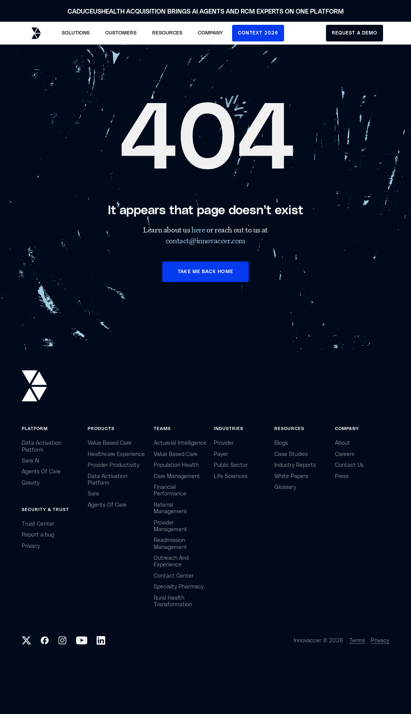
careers (344, 454)
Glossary (285, 487)
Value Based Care (110, 443)
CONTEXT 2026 (258, 33)
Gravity (31, 483)
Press (342, 476)
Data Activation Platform (41, 446)
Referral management (170, 508)
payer (221, 454)
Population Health (176, 465)
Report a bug (38, 535)
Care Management (177, 476)
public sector (231, 465)
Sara (93, 494)
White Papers (291, 476)
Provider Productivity (113, 465)
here (198, 230)
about (342, 443)
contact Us (349, 465)
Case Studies (291, 454)
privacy (31, 546)
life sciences (231, 476)
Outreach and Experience (171, 561)
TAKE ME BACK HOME (205, 271)
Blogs (281, 443)
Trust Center (38, 524)
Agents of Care (41, 472)
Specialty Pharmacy (179, 587)
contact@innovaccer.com (205, 241)
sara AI (30, 461)
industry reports (295, 465)
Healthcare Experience (116, 454)
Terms (357, 640)
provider (224, 443)
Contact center (174, 576)
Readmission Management (170, 543)
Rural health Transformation (173, 601)
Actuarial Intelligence (180, 443)
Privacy (380, 640)
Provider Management (170, 526)
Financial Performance (170, 490)
